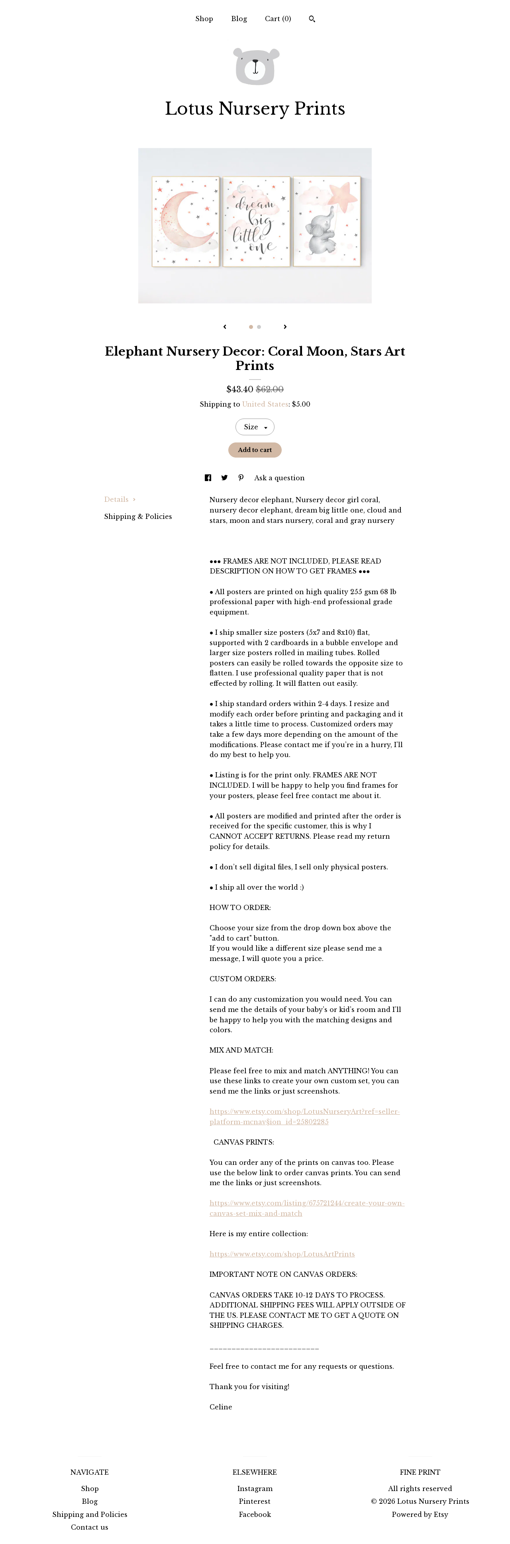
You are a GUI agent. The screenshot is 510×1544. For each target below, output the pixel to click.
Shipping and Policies (90, 1515)
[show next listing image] (285, 327)
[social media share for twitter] (225, 478)
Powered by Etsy (420, 1515)
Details (120, 499)
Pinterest (255, 1501)
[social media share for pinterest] (242, 478)
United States (265, 404)
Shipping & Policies (138, 517)
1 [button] (251, 327)
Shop (204, 19)
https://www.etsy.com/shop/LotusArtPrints (282, 1254)
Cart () (278, 19)
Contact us (89, 1527)
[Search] (312, 20)
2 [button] (259, 327)
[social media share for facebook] (209, 478)
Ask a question (279, 478)
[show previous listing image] (225, 327)
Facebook (255, 1515)
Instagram (255, 1489)
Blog (239, 19)
